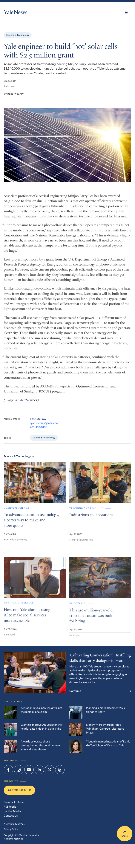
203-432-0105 (38, 431)
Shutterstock (28, 403)
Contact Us (11, 815)
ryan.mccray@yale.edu (44, 427)
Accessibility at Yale (14, 824)
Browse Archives (14, 802)
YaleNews (15, 13)
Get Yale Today (19, 790)
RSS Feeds (10, 807)
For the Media (12, 811)
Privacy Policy (11, 829)
